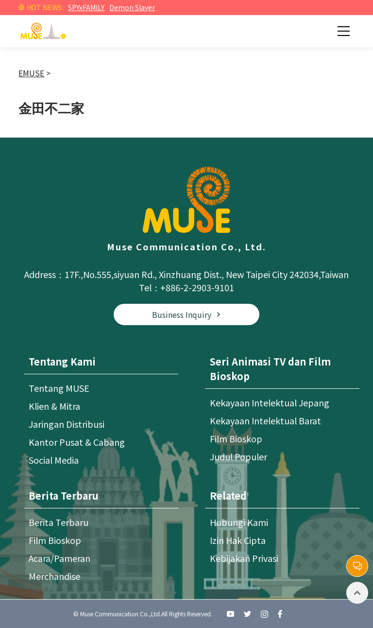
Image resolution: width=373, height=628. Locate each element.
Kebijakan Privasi (244, 558)
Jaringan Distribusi (66, 424)
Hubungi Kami (239, 522)
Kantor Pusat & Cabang (77, 442)
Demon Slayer (132, 7)
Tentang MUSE (59, 388)
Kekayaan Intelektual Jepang (269, 402)
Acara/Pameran (59, 558)
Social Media (54, 460)
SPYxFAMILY (86, 7)
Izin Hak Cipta (238, 540)
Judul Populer (238, 456)
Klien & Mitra (54, 406)
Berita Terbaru (58, 522)
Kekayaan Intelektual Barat (265, 420)
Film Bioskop (236, 438)
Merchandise (54, 576)
